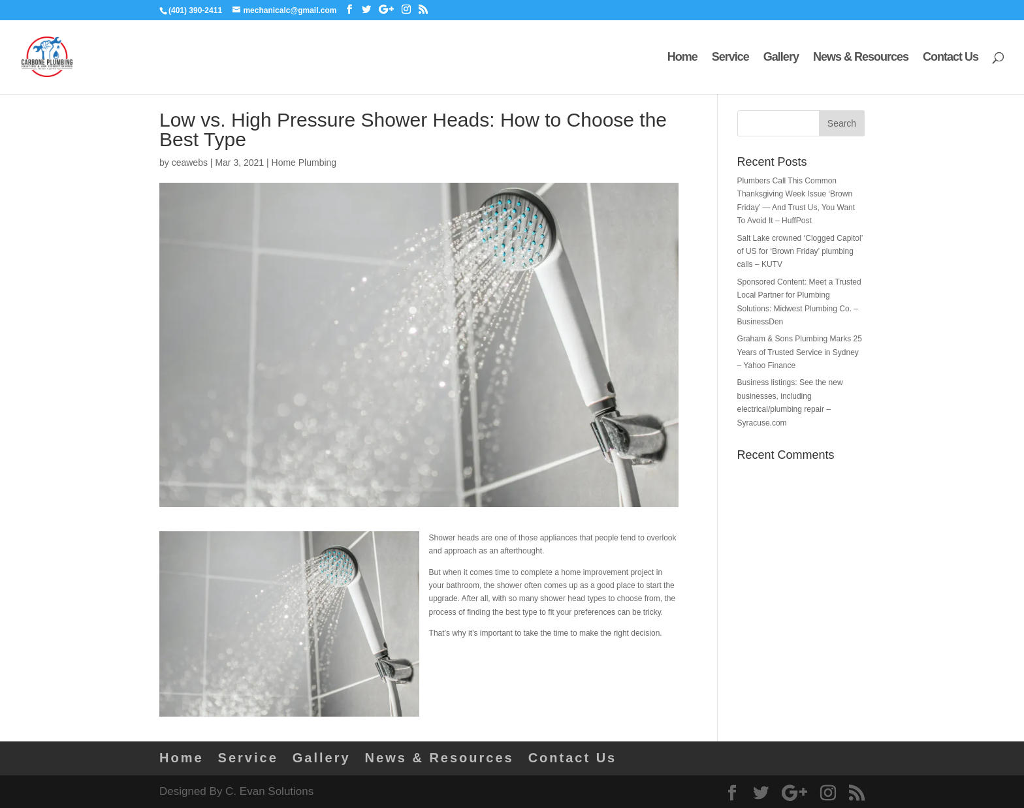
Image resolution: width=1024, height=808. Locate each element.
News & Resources (860, 57)
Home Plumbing (304, 162)
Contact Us (950, 57)
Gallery (781, 57)
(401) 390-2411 (195, 10)
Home (682, 57)
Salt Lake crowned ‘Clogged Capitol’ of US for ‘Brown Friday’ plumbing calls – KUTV (800, 252)
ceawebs (190, 162)
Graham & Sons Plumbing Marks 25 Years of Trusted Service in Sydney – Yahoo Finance (799, 352)
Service (730, 57)
